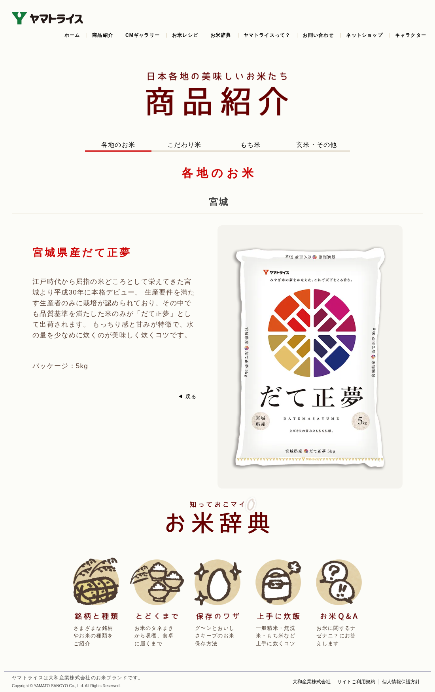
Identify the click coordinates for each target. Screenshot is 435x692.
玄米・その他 (316, 144)
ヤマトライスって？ (267, 35)
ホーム (72, 35)
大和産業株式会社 (312, 681)
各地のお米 (118, 144)
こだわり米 (184, 144)
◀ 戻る (187, 396)
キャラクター (410, 35)
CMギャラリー (142, 35)
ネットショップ (364, 35)
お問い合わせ (318, 35)
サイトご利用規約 (356, 681)
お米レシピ (185, 35)
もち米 (250, 144)
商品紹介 (102, 35)
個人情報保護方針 (401, 681)
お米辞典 (220, 35)
